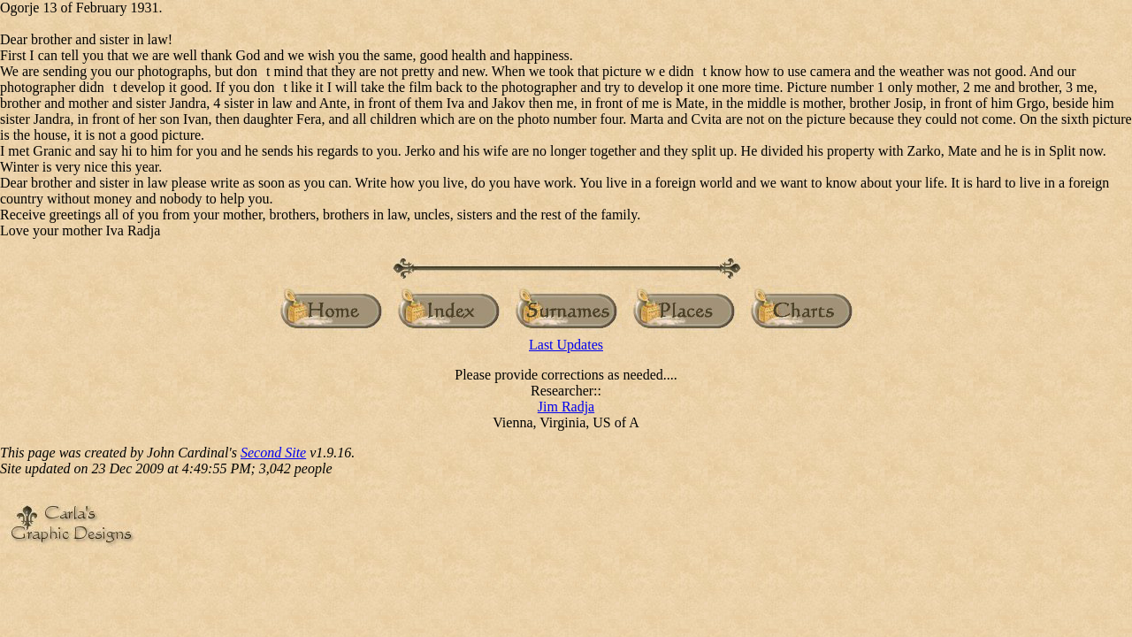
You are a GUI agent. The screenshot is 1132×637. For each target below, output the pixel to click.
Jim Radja (566, 406)
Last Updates (566, 344)
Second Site (273, 452)
